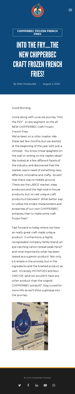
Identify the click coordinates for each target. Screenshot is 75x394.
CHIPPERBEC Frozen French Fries (37, 33)
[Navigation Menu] (70, 10)
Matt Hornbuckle (26, 83)
